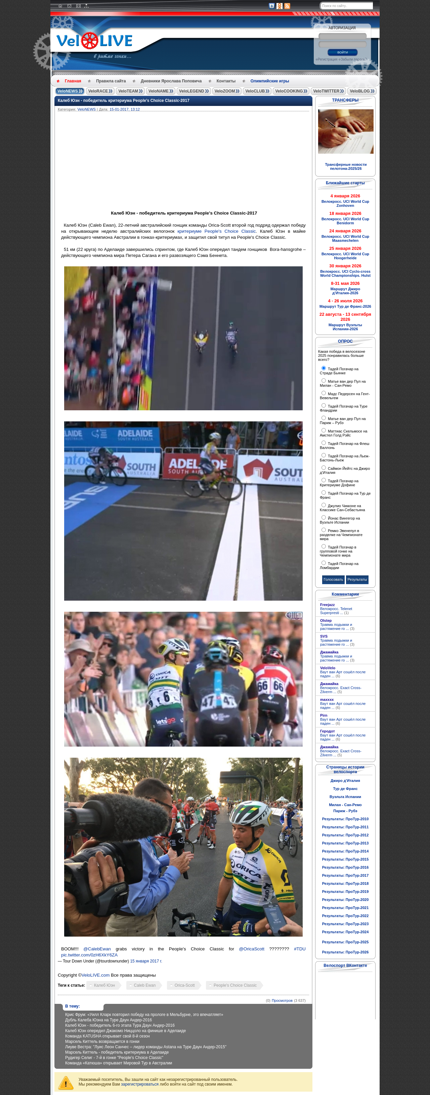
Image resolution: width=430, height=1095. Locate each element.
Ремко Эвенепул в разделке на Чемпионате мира (341, 535)
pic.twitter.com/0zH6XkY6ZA (89, 954)
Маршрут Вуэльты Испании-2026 (345, 327)
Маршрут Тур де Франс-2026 (345, 306)
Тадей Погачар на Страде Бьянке (339, 371)
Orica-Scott (185, 985)
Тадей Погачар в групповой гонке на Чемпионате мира (338, 551)
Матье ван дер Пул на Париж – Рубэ (343, 421)
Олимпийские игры (270, 81)
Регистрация (327, 59)
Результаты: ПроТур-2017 (345, 875)
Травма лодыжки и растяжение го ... (337, 626)
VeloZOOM (225, 91)
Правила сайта (111, 81)
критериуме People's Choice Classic (216, 231)
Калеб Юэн (104, 985)
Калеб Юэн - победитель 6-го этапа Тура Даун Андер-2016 (120, 1025)
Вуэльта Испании (345, 797)
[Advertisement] (216, 162)
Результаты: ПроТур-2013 (345, 843)
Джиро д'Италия (345, 781)
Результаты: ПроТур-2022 (345, 916)
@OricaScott (251, 948)
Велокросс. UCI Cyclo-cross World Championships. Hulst (345, 273)
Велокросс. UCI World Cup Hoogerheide (345, 256)
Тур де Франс (345, 789)
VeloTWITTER (326, 91)
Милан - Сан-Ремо (345, 805)
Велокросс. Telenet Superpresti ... (336, 611)
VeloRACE (98, 91)
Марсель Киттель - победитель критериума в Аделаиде (117, 1052)
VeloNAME (158, 91)
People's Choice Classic (235, 985)
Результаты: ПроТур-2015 (345, 859)
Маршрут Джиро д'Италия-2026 (345, 291)
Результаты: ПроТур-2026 (345, 952)
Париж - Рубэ (345, 811)
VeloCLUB (255, 91)
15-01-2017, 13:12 (125, 109)
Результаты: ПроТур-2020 (345, 900)
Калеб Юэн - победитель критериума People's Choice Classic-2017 (123, 100)
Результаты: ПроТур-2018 (345, 883)
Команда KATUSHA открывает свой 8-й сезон (107, 1036)
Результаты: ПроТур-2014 (345, 851)
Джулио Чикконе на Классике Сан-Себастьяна (342, 508)
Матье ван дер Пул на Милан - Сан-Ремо (343, 383)
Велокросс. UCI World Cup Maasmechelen (345, 238)
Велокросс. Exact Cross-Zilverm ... (340, 690)
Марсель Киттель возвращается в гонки (102, 1041)
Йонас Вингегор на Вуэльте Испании (340, 520)
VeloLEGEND (191, 91)
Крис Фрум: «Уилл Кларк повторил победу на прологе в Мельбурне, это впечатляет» (144, 1014)
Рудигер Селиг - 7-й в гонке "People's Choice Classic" (114, 1057)
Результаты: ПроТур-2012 (345, 835)
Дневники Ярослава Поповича (171, 81)
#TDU (300, 948)
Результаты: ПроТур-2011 (345, 827)
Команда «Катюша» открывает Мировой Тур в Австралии (118, 1063)
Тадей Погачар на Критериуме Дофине (339, 483)
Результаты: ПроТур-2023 (345, 924)
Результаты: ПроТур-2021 (345, 908)
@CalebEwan (97, 948)
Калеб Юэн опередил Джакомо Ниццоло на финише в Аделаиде (125, 1030)
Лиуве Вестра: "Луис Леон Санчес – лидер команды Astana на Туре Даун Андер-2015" (145, 1047)
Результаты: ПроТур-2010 (345, 819)
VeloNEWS (67, 91)
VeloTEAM (128, 91)
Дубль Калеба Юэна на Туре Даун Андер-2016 (108, 1020)
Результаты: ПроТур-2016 (345, 867)
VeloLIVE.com (96, 975)
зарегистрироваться (140, 1084)
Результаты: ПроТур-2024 (345, 932)
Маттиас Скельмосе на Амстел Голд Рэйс (343, 433)
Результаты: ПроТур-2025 (345, 942)
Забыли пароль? (354, 59)
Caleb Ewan (145, 985)
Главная (73, 81)
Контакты (226, 81)
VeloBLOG (360, 91)
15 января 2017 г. (146, 961)
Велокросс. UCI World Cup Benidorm (345, 221)
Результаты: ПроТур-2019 (345, 892)
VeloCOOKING (289, 91)
